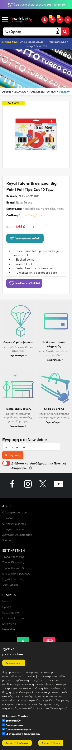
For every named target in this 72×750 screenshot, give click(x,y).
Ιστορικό (7, 601)
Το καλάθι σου (11, 518)
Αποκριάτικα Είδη (59, 41)
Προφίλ (6, 607)
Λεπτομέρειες (14, 662)
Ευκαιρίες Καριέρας (13, 618)
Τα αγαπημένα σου (13, 529)
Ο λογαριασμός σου (14, 512)
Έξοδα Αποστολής (13, 557)
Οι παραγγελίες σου (14, 523)
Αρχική (6, 91)
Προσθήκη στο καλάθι (25, 238)
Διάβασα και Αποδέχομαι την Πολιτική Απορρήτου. (34, 465)
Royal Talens (24, 202)
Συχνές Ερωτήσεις (13, 579)
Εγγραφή (13, 455)
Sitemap (7, 540)
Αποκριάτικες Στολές (32, 41)
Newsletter (8, 629)
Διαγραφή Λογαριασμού (17, 534)
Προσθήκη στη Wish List (24, 282)
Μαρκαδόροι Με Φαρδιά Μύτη (43, 208)
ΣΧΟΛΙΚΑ (20, 91)
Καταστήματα (10, 612)
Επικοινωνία (9, 623)
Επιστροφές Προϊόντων (16, 573)
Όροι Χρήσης (10, 584)
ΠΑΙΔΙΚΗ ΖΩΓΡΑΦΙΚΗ (42, 91)
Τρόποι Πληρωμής (13, 562)
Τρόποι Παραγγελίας (14, 568)
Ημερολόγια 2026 (37, 46)
